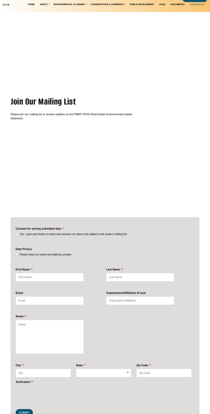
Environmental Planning (43, 15)
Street (21, 316)
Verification (24, 382)
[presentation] (41, 392)
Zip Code (143, 365)
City (20, 365)
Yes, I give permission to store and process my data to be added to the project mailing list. (73, 234)
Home (6, 15)
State (81, 365)
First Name (24, 269)
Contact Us (171, 15)
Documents (152, 15)
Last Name (114, 269)
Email (19, 292)
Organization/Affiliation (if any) (126, 292)
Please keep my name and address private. (45, 254)
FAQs (137, 15)
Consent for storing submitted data (40, 228)
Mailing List (194, 8)
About (18, 15)
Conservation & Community (82, 15)
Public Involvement (116, 15)
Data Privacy (24, 249)
